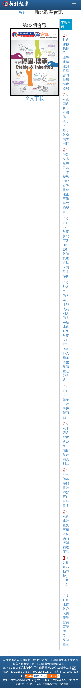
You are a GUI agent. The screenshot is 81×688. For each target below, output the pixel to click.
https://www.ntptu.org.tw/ (25, 680)
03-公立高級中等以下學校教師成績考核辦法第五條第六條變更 (66, 181)
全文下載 (34, 98)
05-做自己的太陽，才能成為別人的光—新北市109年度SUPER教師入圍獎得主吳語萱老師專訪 (66, 331)
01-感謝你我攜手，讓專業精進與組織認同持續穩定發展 (66, 62)
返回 (25, 12)
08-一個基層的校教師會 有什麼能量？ (66, 487)
